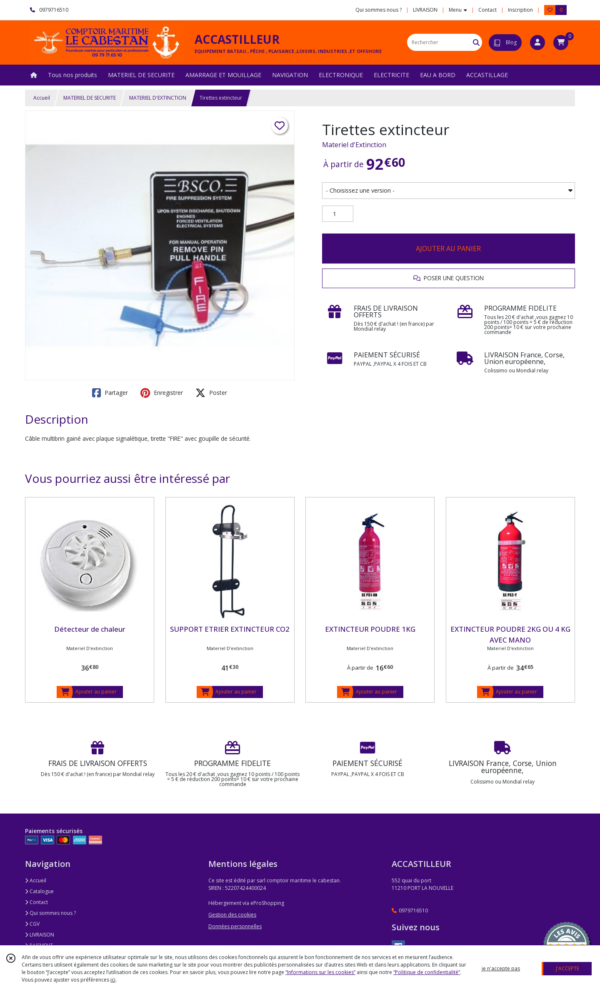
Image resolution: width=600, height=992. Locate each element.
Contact (487, 9)
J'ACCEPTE (567, 968)
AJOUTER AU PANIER (448, 248)
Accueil (41, 97)
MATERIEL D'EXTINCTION (157, 97)
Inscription (520, 9)
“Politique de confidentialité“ (426, 972)
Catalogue (39, 891)
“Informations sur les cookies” (320, 972)
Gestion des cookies (232, 914)
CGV (32, 923)
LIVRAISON (39, 934)
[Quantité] (337, 214)
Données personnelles (235, 926)
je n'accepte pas (501, 968)
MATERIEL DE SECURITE (89, 97)
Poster (211, 393)
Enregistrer (161, 393)
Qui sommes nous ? (50, 913)
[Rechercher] (476, 42)
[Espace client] (537, 42)
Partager (110, 393)
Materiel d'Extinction (354, 144)
